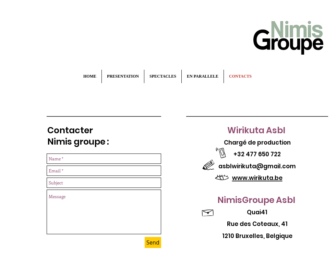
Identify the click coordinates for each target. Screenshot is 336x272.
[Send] (153, 242)
